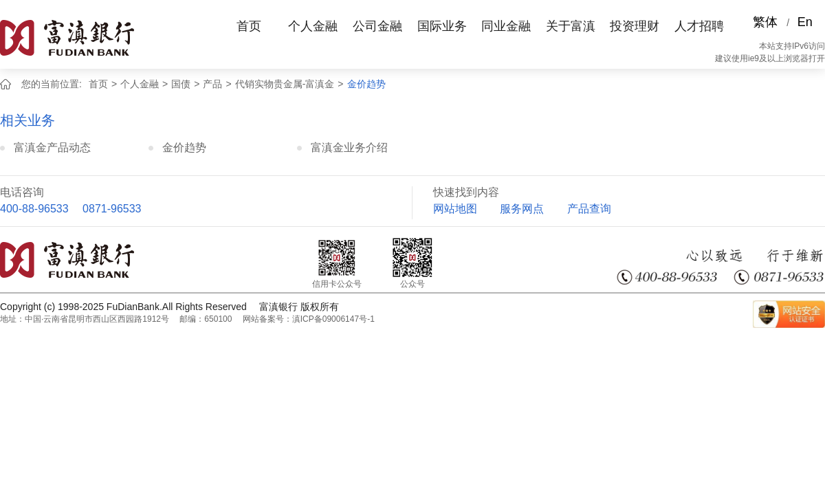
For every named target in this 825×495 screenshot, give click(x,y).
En (805, 22)
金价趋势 (366, 83)
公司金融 (377, 26)
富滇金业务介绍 (349, 147)
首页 (248, 26)
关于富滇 (570, 26)
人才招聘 (699, 26)
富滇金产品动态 (52, 147)
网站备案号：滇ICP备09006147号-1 (309, 319)
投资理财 (634, 26)
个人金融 (313, 26)
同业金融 (506, 26)
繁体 (765, 22)
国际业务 (442, 26)
